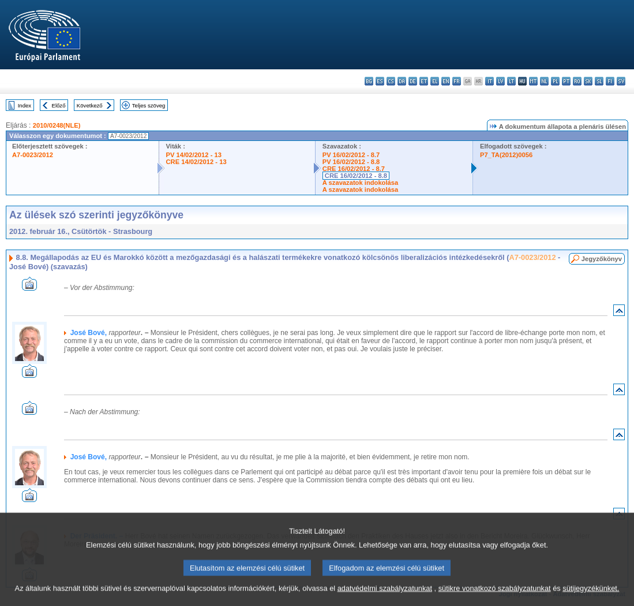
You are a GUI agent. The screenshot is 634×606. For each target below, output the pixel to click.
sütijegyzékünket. (590, 596)
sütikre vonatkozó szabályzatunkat (494, 596)
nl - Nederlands (544, 81)
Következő (90, 105)
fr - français (456, 81)
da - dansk (401, 81)
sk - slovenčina (588, 81)
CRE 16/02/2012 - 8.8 (356, 175)
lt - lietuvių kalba (511, 81)
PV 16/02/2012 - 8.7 (351, 154)
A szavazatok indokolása (360, 182)
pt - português (566, 81)
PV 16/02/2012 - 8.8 (351, 161)
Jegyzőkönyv (602, 258)
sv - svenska (621, 81)
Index (24, 105)
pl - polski (555, 81)
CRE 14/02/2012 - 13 (196, 161)
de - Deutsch (412, 81)
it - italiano (489, 81)
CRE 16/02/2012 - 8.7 (353, 168)
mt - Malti (533, 81)
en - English (445, 81)
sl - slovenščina (599, 81)
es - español (380, 81)
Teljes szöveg (149, 105)
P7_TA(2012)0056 (506, 154)
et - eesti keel (423, 81)
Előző (59, 105)
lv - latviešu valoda (500, 81)
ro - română (577, 81)
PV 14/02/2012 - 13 (194, 154)
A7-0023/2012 (32, 154)
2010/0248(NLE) (57, 125)
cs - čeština (391, 81)
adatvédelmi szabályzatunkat (384, 596)
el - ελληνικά (434, 81)
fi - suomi (610, 81)
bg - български (369, 81)
